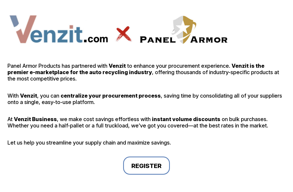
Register (146, 165)
